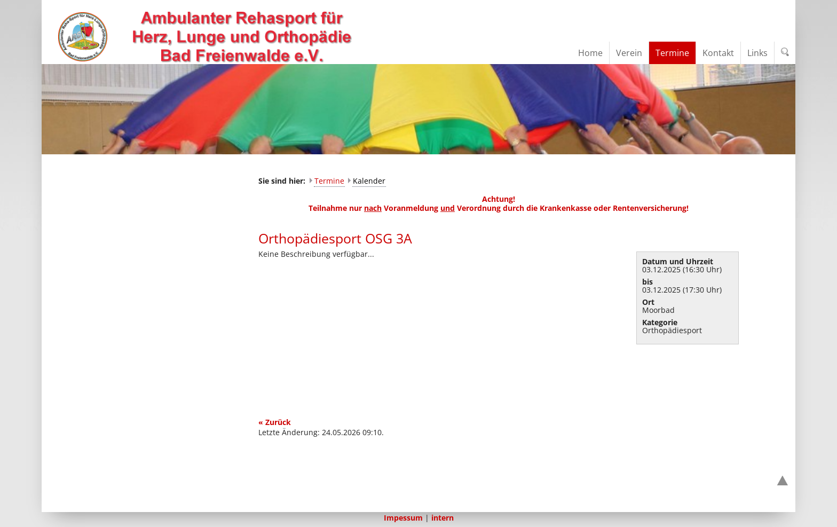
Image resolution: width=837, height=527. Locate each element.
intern (442, 518)
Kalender (369, 181)
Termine (329, 181)
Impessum (403, 518)
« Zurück (274, 422)
